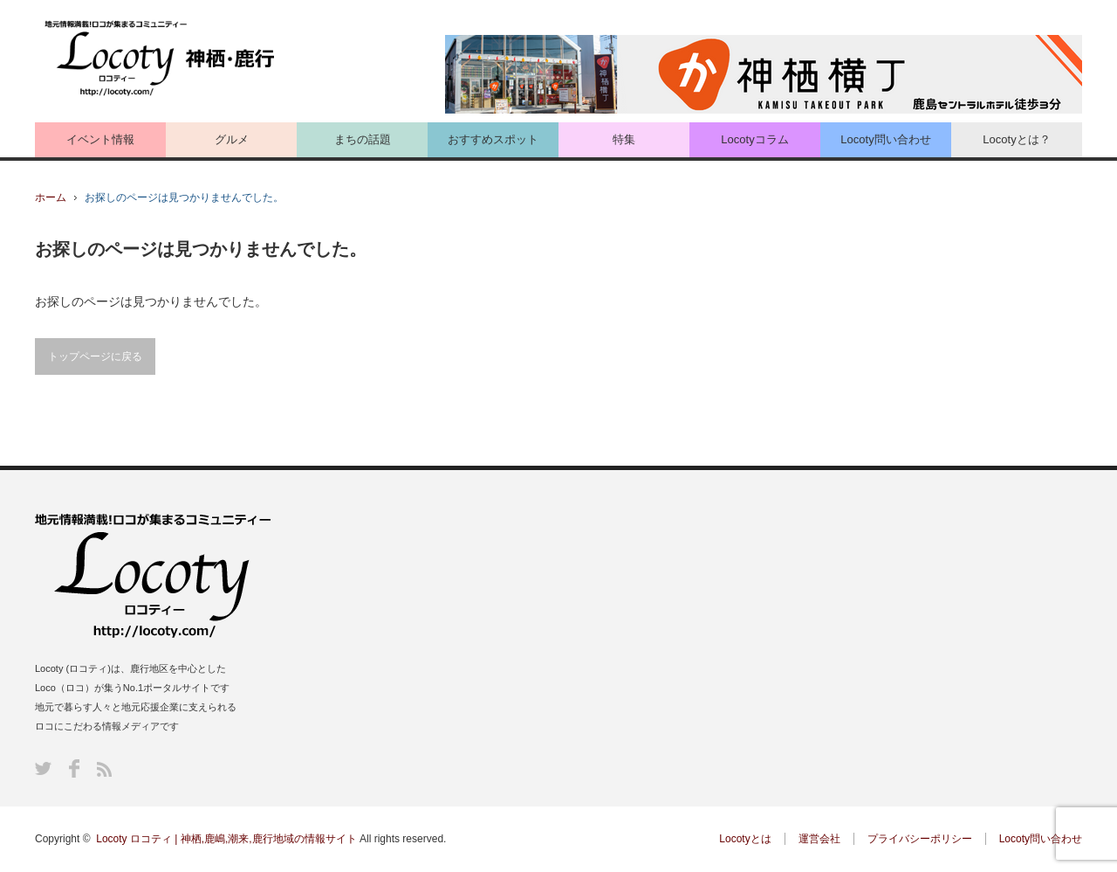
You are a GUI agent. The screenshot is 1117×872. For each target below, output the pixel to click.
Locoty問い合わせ (885, 139)
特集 (624, 139)
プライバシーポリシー (919, 839)
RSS (104, 769)
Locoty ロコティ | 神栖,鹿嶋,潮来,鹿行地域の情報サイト (226, 839)
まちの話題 (362, 139)
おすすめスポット (493, 139)
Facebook (74, 768)
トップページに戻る (95, 356)
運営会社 (819, 839)
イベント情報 (100, 139)
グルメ (232, 139)
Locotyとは (745, 839)
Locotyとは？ (1016, 139)
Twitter (43, 768)
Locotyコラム (754, 139)
